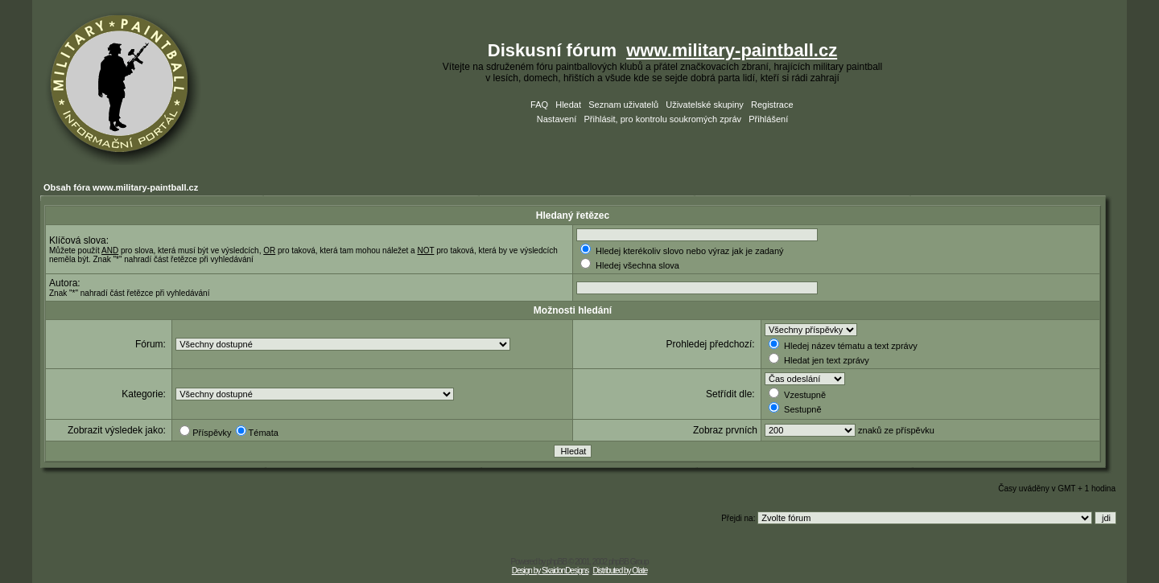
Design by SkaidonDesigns (550, 570)
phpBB (557, 561)
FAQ (539, 104)
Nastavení (557, 119)
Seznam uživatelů (623, 104)
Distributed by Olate (619, 570)
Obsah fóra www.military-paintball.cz (120, 187)
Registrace (772, 104)
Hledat (568, 104)
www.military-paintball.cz (731, 50)
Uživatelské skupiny (705, 104)
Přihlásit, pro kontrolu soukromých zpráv (662, 119)
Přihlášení (768, 119)
